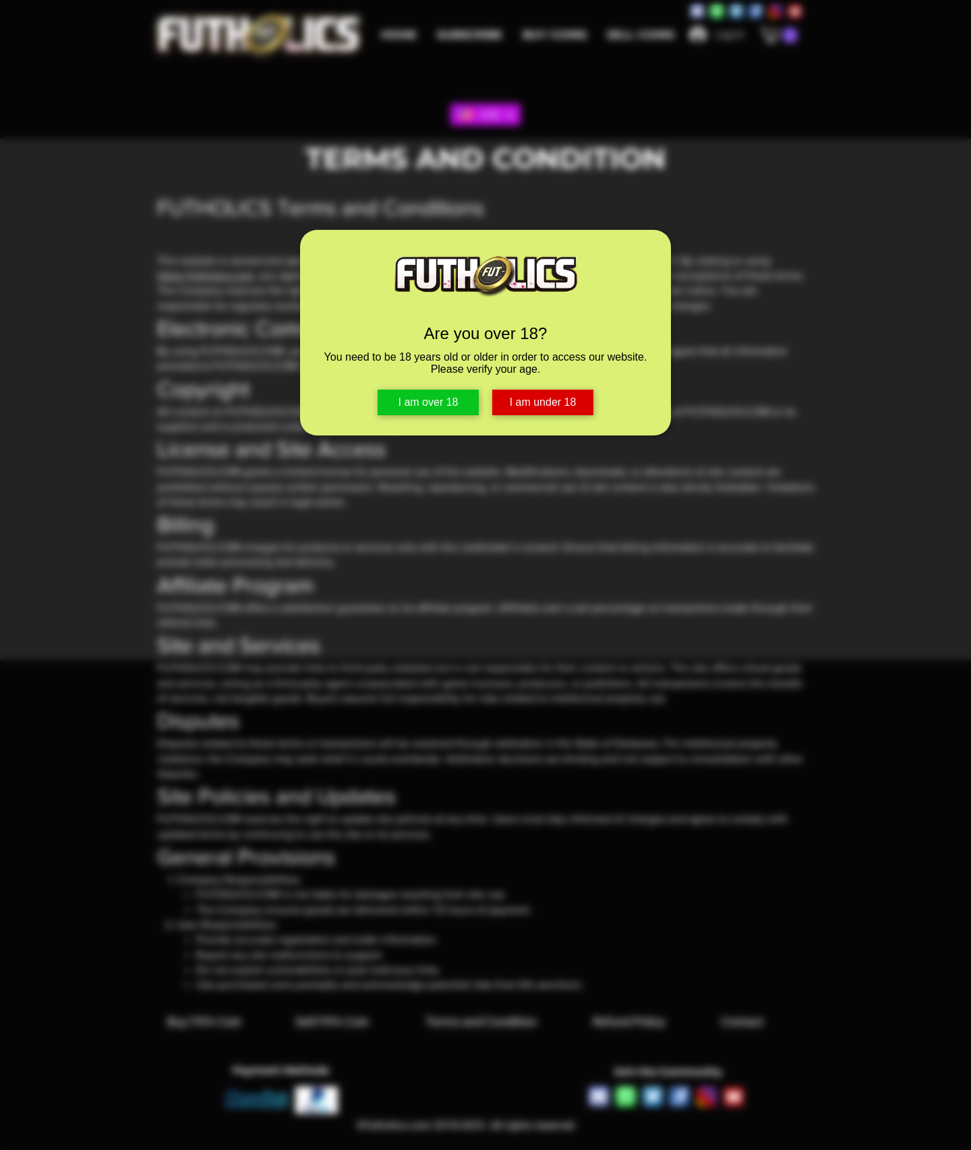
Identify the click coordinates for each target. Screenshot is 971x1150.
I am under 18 (543, 402)
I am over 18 (429, 402)
